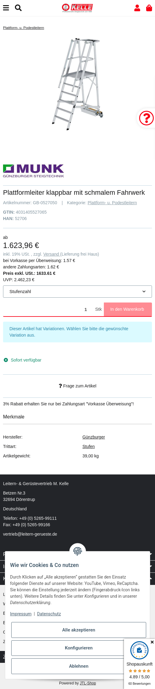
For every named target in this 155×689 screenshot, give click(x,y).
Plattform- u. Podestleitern (112, 202)
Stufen (89, 446)
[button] (137, 8)
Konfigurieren (79, 648)
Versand (51, 254)
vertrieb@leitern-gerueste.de (30, 534)
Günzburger (94, 437)
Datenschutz (49, 613)
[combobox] (77, 291)
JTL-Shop (88, 683)
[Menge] (48, 309)
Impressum (20, 613)
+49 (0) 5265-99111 (38, 518)
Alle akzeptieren (78, 630)
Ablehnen (79, 666)
